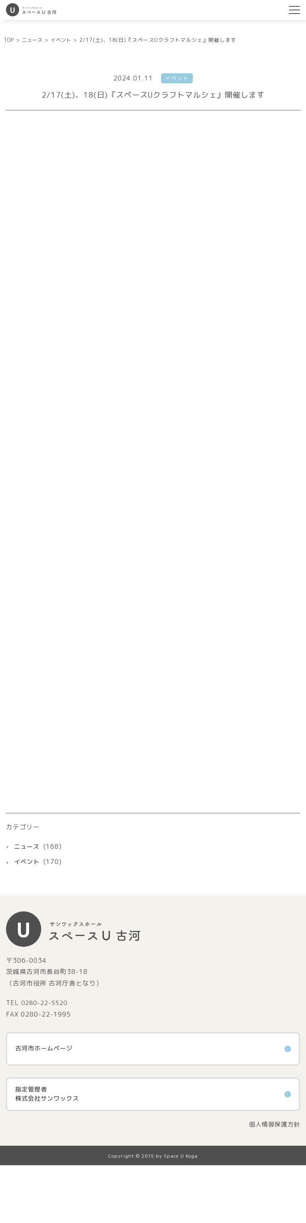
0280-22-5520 (46, 1060)
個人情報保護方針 (273, 1182)
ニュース (27, 903)
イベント (27, 919)
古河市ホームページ (153, 1106)
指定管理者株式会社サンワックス (153, 1152)
